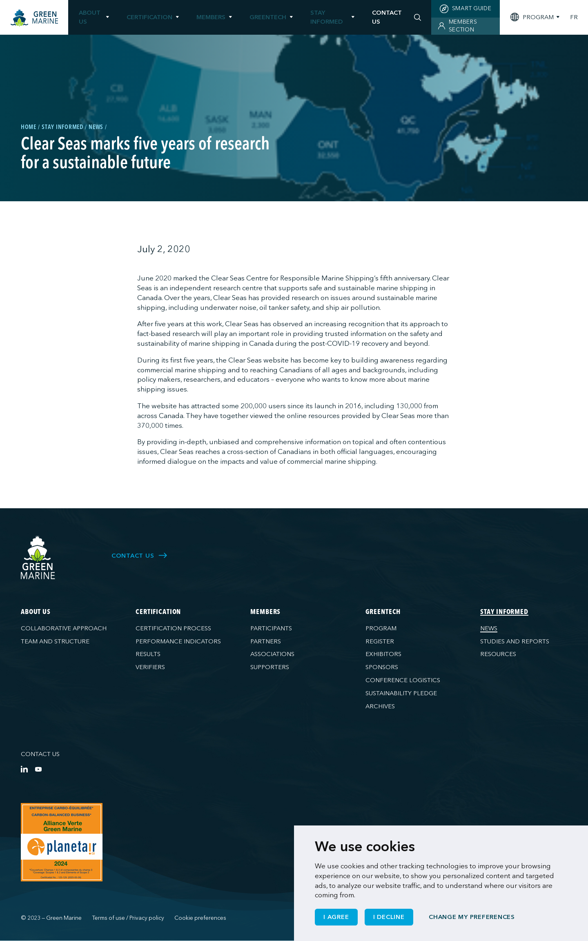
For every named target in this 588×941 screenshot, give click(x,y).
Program (380, 628)
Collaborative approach (64, 628)
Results (148, 654)
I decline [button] (389, 917)
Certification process (173, 628)
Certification (149, 17)
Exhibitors (383, 654)
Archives (380, 706)
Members (210, 17)
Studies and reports (514, 641)
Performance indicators (178, 641)
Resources (498, 654)
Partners (265, 641)
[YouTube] (38, 768)
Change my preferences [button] (472, 917)
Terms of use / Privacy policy (128, 918)
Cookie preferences (200, 918)
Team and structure (55, 641)
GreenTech (267, 17)
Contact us (40, 754)
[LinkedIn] (24, 768)
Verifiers (150, 667)
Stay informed (326, 17)
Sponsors (381, 667)
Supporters (269, 667)
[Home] (34, 18)
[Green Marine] (38, 558)
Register (379, 641)
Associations (272, 654)
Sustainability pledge (401, 693)
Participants (271, 628)
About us (89, 17)
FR (574, 17)
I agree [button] (336, 917)
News (488, 628)
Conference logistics (402, 680)
